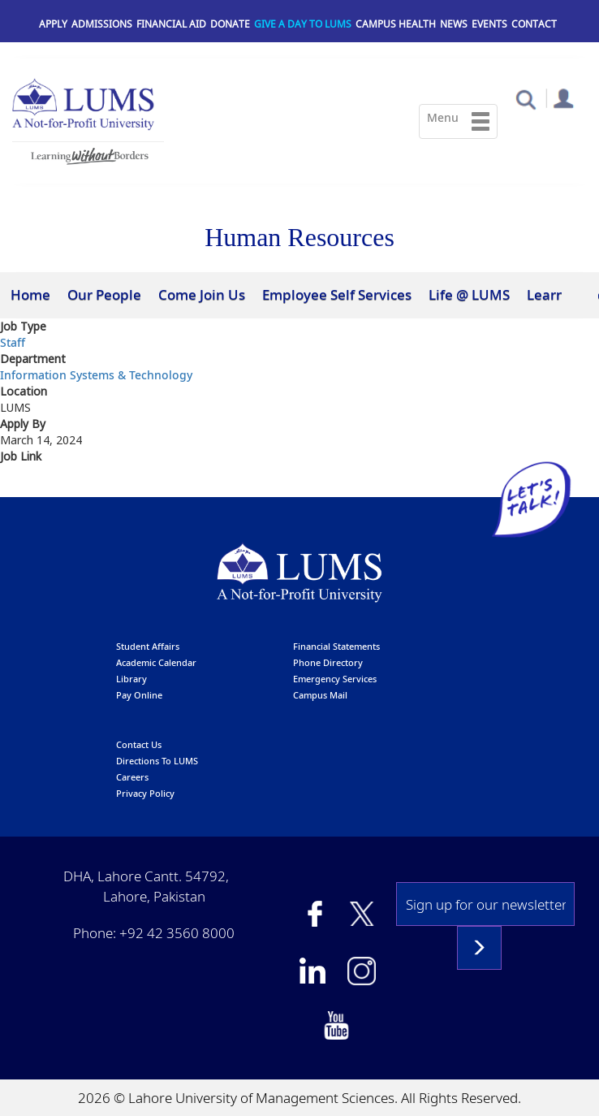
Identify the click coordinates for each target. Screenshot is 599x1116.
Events (489, 24)
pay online (139, 695)
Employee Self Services (337, 294)
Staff (12, 342)
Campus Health (396, 24)
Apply (53, 24)
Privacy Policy (145, 793)
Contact (534, 24)
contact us (139, 744)
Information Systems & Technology (96, 375)
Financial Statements (336, 646)
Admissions (101, 24)
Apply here (33, 486)
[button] (525, 98)
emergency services (335, 679)
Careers (132, 777)
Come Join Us (201, 294)
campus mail (320, 695)
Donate (230, 24)
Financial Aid (171, 24)
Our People (104, 294)
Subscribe (479, 948)
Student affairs (147, 646)
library (131, 679)
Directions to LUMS (157, 761)
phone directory (328, 662)
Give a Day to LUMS (302, 24)
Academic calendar (156, 662)
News (454, 24)
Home (30, 294)
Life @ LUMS (469, 294)
